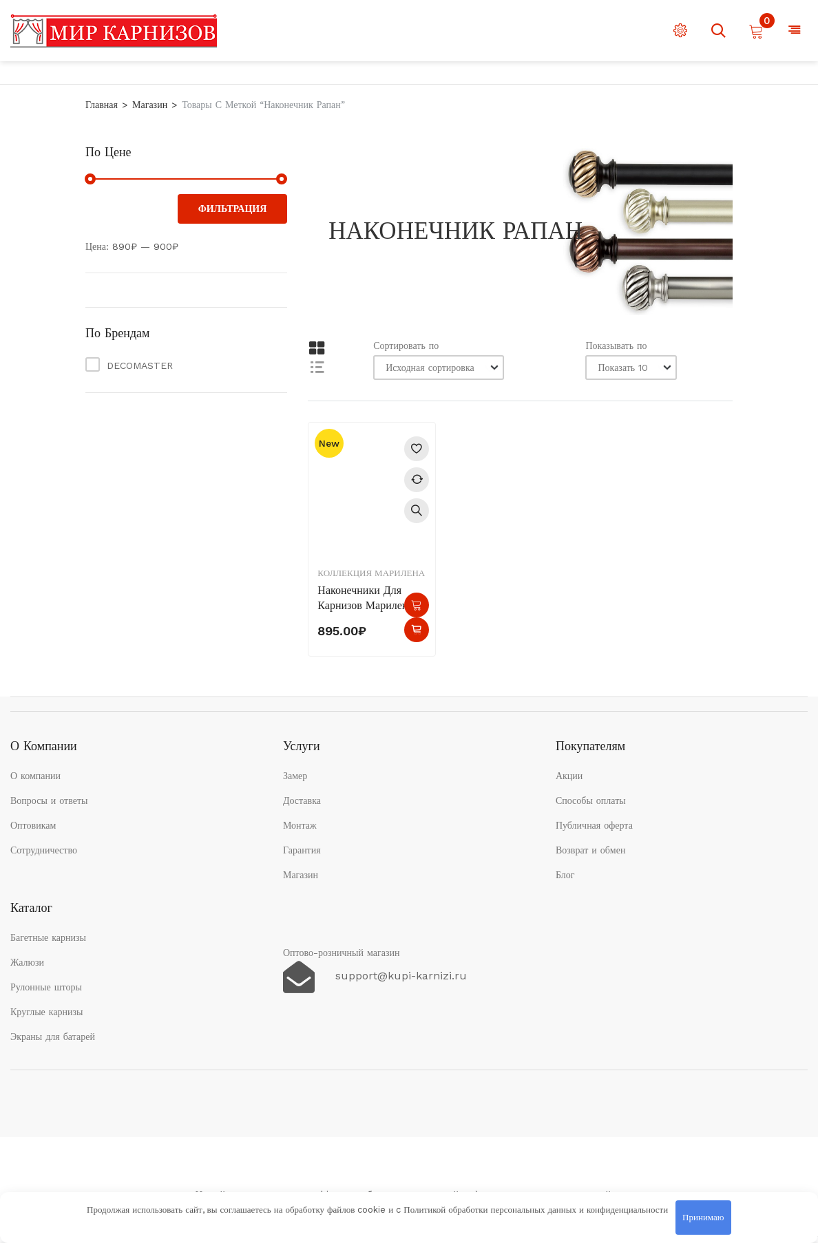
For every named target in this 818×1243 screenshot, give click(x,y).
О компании (35, 775)
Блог (565, 874)
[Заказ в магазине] (438, 367)
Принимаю (703, 1217)
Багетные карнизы (48, 937)
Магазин (149, 104)
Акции (569, 775)
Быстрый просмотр (416, 510)
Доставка (302, 800)
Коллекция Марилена (371, 573)
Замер (295, 775)
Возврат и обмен (591, 850)
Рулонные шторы (46, 986)
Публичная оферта (594, 825)
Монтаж (300, 825)
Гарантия (302, 850)
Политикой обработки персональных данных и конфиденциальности (535, 1209)
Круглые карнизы (46, 1011)
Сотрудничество (43, 850)
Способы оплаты (591, 800)
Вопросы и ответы (49, 800)
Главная (101, 104)
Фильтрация (232, 208)
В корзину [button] (416, 605)
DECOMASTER (140, 365)
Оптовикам (33, 825)
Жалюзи (27, 962)
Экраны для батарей (52, 1036)
